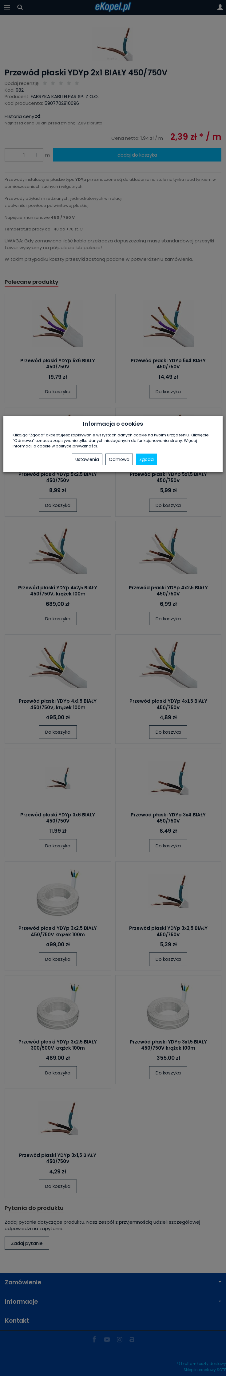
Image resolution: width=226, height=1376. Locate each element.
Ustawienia (87, 459)
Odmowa (119, 459)
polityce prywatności (76, 446)
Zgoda (146, 459)
